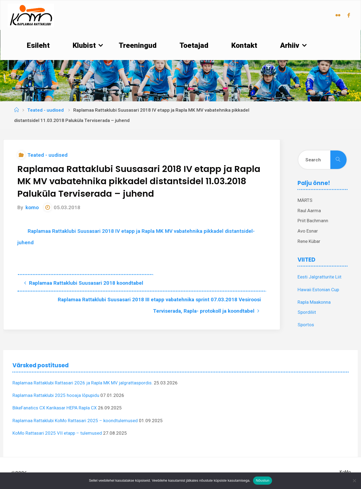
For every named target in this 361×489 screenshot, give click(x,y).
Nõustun (262, 480)
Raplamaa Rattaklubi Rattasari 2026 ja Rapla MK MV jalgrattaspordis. (82, 382)
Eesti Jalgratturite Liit (319, 277)
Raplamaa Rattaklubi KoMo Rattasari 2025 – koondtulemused (75, 420)
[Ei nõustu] (354, 480)
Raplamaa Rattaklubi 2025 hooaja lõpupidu (55, 395)
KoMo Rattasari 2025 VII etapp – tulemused (57, 433)
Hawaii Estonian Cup (318, 289)
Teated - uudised (45, 110)
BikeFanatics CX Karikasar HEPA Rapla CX (54, 407)
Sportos (306, 324)
